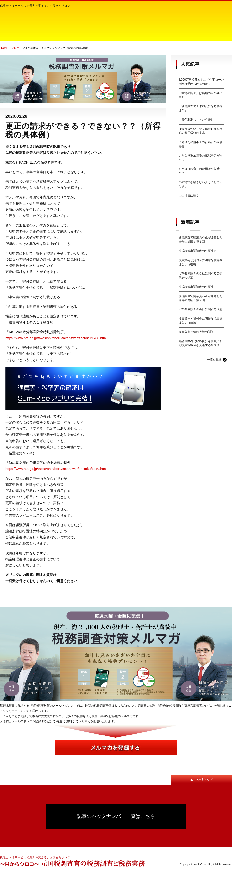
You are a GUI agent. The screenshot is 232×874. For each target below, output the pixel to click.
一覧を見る (214, 359)
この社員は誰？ (189, 195)
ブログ (15, 47)
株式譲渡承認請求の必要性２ (198, 251)
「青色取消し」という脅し (196, 119)
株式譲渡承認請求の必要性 (196, 286)
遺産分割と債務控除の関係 (196, 332)
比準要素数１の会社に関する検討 (200, 309)
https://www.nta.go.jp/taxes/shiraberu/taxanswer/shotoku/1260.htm (55, 338)
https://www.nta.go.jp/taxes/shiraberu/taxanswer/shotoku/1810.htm (55, 469)
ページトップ (201, 780)
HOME (4, 47)
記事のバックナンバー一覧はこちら (116, 816)
